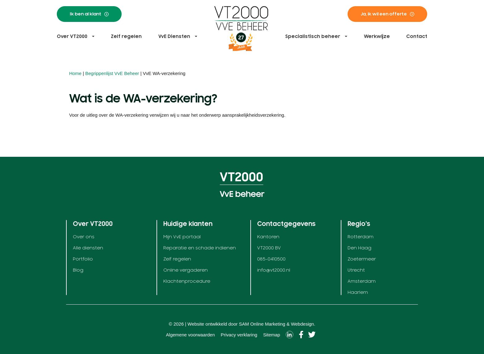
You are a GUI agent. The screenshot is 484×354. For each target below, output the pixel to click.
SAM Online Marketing (262, 324)
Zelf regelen (126, 36)
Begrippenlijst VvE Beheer (112, 73)
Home (75, 73)
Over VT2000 (72, 36)
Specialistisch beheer (312, 36)
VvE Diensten (174, 36)
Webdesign (302, 324)
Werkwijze (377, 36)
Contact (416, 36)
